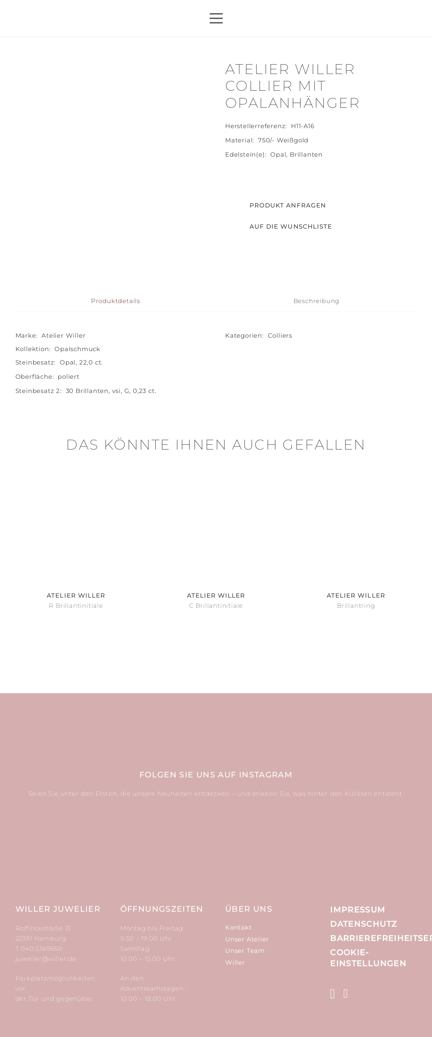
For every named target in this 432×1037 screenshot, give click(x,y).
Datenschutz (363, 924)
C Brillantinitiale (216, 657)
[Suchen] (359, 18)
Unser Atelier (247, 939)
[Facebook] (345, 994)
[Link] (76, 18)
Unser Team (245, 950)
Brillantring (356, 657)
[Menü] (216, 18)
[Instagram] (332, 994)
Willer (235, 962)
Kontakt (238, 927)
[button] (278, 226)
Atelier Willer (63, 387)
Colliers (280, 387)
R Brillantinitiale (76, 657)
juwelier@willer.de (45, 959)
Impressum (357, 910)
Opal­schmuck (77, 401)
